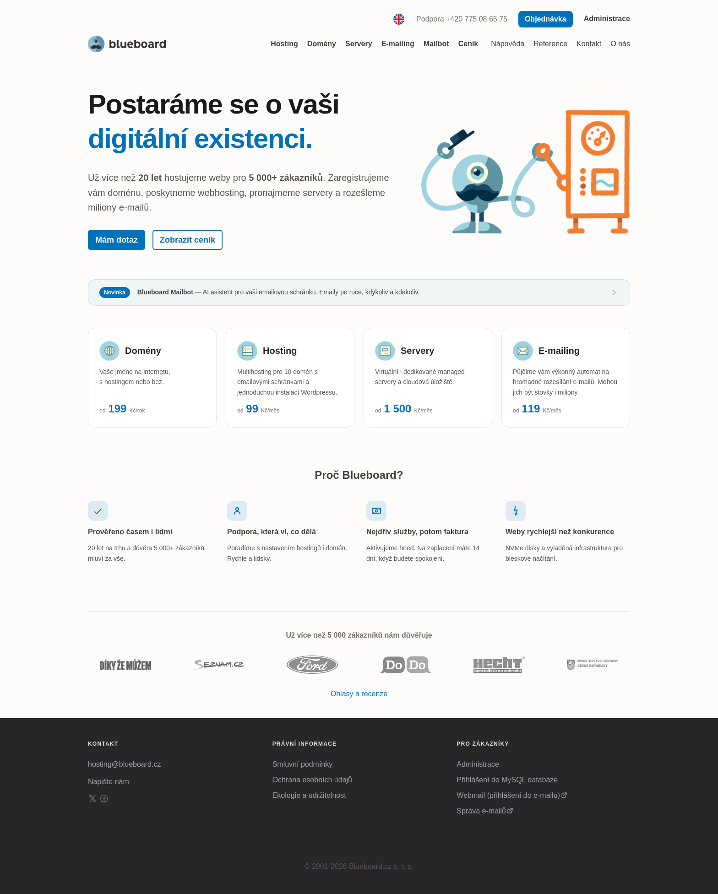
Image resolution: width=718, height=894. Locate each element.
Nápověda (507, 44)
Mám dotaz (116, 239)
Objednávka (545, 19)
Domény (143, 351)
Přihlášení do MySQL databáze (507, 780)
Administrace (607, 18)
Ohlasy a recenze (359, 694)
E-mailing (559, 351)
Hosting (280, 351)
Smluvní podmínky (302, 764)
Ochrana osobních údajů (312, 780)
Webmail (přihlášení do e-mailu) (508, 795)
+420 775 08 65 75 (476, 19)
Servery (417, 351)
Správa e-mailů (481, 811)
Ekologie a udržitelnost (309, 795)
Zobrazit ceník (187, 239)
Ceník (468, 44)
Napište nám (108, 782)
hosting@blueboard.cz (124, 764)
